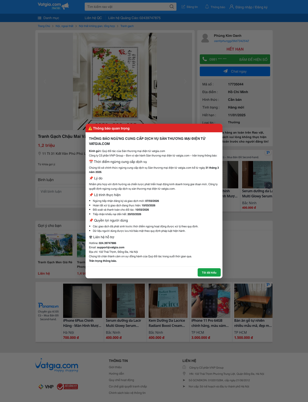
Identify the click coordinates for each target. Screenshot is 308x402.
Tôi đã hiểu (209, 272)
